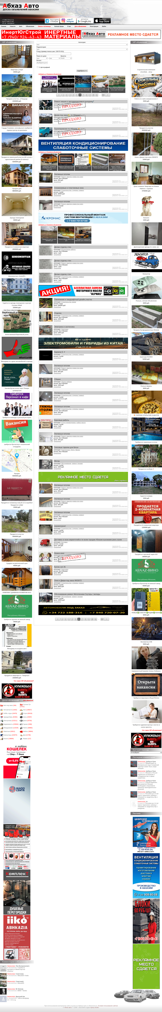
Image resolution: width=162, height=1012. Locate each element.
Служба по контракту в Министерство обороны (16, 969)
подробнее (57, 182)
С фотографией (43, 67)
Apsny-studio (94, 1007)
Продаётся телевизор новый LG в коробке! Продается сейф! (17, 503)
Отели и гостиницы (44, 26)
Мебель (28, 731)
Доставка (64, 542)
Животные (9, 731)
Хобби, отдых (10, 713)
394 (103, 95)
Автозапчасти (10, 710)
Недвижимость (11, 724)
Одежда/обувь (10, 717)
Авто (20, 26)
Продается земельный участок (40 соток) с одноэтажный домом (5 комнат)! (16, 157)
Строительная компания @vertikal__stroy (147, 70)
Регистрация (94, 26)
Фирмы (27, 738)
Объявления (30, 26)
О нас (69, 26)
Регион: (42, 62)
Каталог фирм (59, 26)
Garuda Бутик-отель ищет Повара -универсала (17, 388)
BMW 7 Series (22, 991)
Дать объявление (80, 26)
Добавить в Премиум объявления (49, 74)
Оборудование (10, 728)
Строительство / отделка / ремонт (72, 190)
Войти (104, 26)
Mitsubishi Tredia (23, 975)
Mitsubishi (21, 983)
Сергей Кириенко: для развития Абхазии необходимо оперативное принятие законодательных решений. (147, 786)
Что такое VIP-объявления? (24, 681)
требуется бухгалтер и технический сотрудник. (17, 444)
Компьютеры (10, 735)
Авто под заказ (9, 705)
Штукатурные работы (68, 249)
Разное (8, 738)
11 (96, 95)
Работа (28, 728)
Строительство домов (68, 302)
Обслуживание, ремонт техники (72, 463)
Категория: (82, 42)
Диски (27, 720)
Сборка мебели (66, 382)
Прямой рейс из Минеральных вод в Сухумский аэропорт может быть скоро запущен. (148, 765)
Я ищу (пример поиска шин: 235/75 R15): (50, 51)
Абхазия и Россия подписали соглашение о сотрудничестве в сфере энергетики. (147, 775)
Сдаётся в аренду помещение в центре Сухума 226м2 (17, 303)
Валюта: (66, 57)
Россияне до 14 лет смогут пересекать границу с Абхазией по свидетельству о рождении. (148, 796)
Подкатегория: (41, 47)
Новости (12, 26)
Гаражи (27, 724)
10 (93, 95)
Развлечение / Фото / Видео (70, 450)
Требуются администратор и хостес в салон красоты (147, 725)
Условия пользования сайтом (108, 1006)
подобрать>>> (82, 71)
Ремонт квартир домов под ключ (72, 177)
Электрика (64, 329)
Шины (27, 717)
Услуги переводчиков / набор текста (73, 422)
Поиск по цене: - (48, 57)
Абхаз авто (68, 1007)
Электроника (10, 720)
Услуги (27, 713)
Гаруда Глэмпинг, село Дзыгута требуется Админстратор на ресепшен (17, 128)
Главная (3, 26)
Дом (27, 735)
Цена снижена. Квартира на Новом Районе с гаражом (147, 186)
